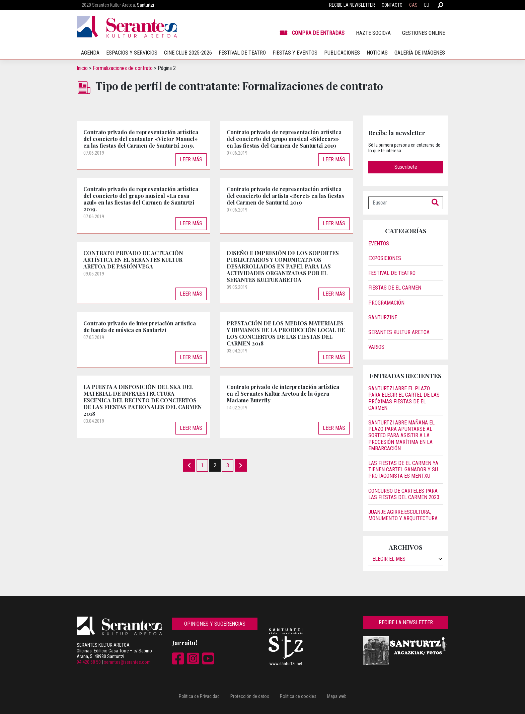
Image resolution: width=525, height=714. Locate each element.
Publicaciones (342, 53)
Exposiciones (384, 258)
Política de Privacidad (199, 696)
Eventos (378, 243)
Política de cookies (298, 696)
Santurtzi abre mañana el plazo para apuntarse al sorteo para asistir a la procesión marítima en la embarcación (401, 435)
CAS (413, 5)
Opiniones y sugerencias (214, 624)
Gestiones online (423, 33)
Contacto (392, 5)
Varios (376, 347)
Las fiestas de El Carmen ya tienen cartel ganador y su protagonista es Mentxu (403, 469)
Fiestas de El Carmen (394, 288)
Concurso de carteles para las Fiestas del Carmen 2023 (403, 494)
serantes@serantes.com (127, 662)
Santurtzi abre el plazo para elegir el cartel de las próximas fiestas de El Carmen (404, 398)
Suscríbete (405, 167)
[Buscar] (398, 202)
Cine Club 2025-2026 (188, 53)
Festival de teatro (242, 53)
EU (426, 5)
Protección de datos (249, 696)
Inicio (82, 68)
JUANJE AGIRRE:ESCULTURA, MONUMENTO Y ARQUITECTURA (403, 515)
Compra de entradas (318, 33)
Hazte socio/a (373, 33)
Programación (386, 303)
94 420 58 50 (89, 662)
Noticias (377, 53)
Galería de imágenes (419, 53)
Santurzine (382, 317)
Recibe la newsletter (352, 5)
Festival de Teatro (392, 273)
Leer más (191, 159)
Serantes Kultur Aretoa (399, 332)
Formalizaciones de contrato (123, 68)
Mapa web (337, 696)
